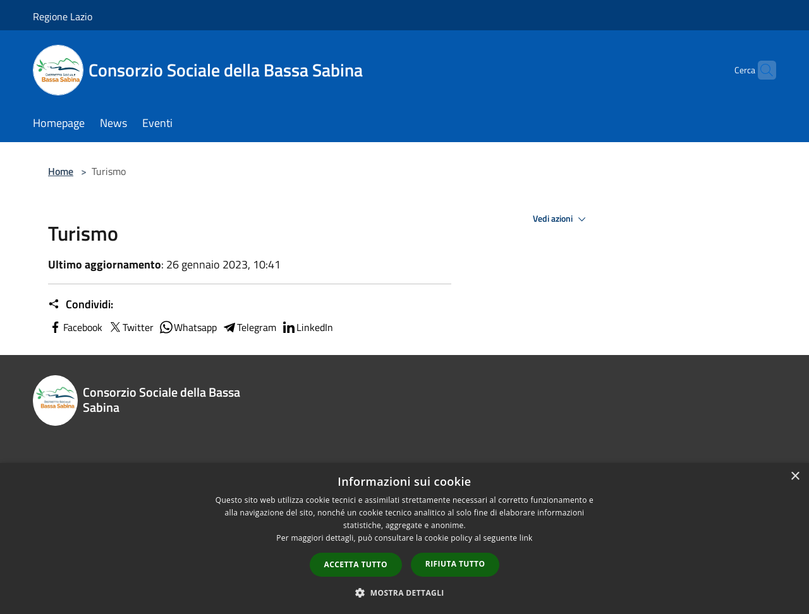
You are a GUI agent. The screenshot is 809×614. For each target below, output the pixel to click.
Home (60, 171)
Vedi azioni (561, 219)
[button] (404, 592)
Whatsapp (188, 327)
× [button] (795, 476)
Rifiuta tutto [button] (455, 563)
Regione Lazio (62, 16)
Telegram (249, 327)
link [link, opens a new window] (526, 538)
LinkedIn (307, 327)
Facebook (75, 327)
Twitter (130, 327)
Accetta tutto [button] (355, 564)
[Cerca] (761, 70)
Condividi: (80, 304)
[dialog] (404, 538)
